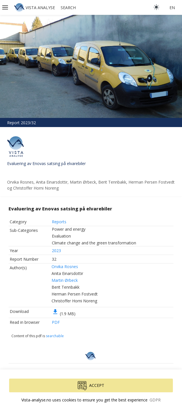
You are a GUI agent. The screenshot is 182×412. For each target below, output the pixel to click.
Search (68, 7)
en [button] (172, 7)
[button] (5, 7)
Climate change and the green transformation (94, 243)
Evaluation (61, 236)
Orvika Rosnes (65, 266)
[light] (156, 7)
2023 (56, 250)
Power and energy (68, 229)
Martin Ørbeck (65, 280)
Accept (91, 385)
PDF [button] (56, 322)
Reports (59, 221)
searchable (55, 335)
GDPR (155, 400)
